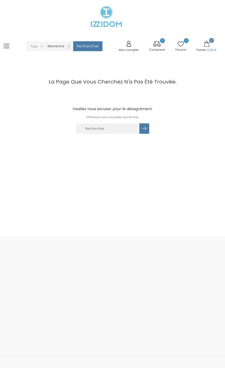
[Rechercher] (107, 128)
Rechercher (88, 46)
